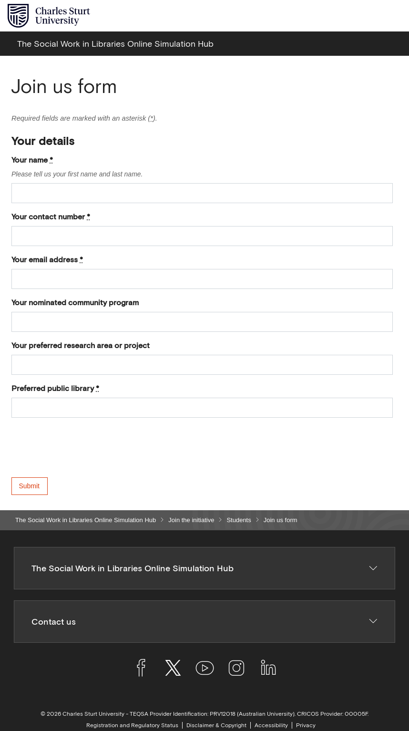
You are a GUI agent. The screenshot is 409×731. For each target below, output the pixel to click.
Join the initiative (191, 520)
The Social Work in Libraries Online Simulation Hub (85, 520)
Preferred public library (55, 388)
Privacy (306, 725)
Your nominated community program (75, 302)
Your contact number (50, 216)
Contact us (204, 622)
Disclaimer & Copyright (216, 725)
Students (238, 520)
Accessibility (271, 725)
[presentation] (83, 458)
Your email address (47, 259)
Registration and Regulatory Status (132, 725)
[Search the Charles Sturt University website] (371, 16)
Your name (32, 159)
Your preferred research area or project (80, 345)
